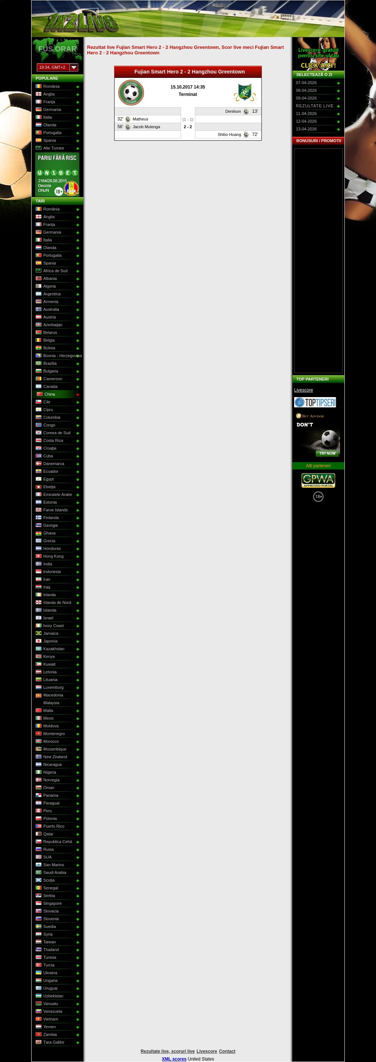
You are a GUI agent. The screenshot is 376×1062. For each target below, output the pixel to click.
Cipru (43, 410)
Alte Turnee (49, 148)
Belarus (45, 333)
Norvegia (46, 780)
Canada (46, 387)
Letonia (45, 672)
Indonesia (47, 572)
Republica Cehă (53, 842)
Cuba (43, 456)
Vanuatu (46, 1004)
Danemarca (49, 464)
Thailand (46, 950)
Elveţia (44, 487)
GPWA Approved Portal (318, 480)
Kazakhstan (49, 649)
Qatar (44, 834)
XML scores (174, 1059)
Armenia (46, 302)
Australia (46, 309)
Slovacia (46, 911)
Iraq (42, 587)
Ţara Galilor (49, 1042)
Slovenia (46, 919)
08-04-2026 (306, 90)
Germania (47, 110)
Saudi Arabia (50, 873)
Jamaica (46, 633)
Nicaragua (48, 765)
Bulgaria (46, 371)
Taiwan (45, 942)
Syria (43, 934)
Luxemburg (49, 687)
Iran (42, 579)
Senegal (46, 888)
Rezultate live (315, 106)
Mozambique (50, 749)
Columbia (47, 417)
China (45, 394)
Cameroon (48, 379)
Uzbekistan (48, 996)
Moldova (46, 726)
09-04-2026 (306, 98)
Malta (43, 711)
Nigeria (45, 772)
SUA (43, 857)
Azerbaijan (48, 325)
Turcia (44, 965)
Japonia (46, 641)
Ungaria (46, 981)
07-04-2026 (306, 82)
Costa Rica (48, 441)
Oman (44, 788)
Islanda (45, 610)
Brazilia (45, 363)
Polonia (45, 819)
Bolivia (44, 348)
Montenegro (49, 734)
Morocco (46, 741)
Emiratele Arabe (53, 495)
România (46, 86)
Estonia (45, 502)
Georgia (46, 525)
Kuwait (44, 664)
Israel (43, 618)
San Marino (49, 865)
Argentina (47, 294)
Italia (43, 117)
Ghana (44, 533)
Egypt (44, 479)
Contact (227, 1051)
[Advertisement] (318, 261)
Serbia (44, 896)
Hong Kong (49, 556)
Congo (44, 425)
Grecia (44, 541)
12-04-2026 (306, 121)
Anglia (44, 94)
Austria (45, 317)
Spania (45, 140)
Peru (43, 811)
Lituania (46, 680)
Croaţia (45, 448)
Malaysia (46, 703)
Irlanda (45, 595)
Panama (46, 795)
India (43, 564)
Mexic (44, 718)
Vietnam (46, 1019)
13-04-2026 (306, 129)
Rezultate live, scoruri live (168, 1051)
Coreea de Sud (52, 433)
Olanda (45, 125)
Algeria (45, 286)
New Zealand (50, 757)
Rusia (44, 849)
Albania (45, 279)
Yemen (45, 1027)
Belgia (44, 340)
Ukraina (45, 973)
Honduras (47, 549)
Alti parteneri (318, 465)
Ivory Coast (49, 626)
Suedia (45, 927)
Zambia (45, 1035)
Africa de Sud (51, 271)
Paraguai (46, 803)
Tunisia (45, 957)
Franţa (44, 102)
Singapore (48, 903)
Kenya (44, 657)
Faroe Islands (51, 510)
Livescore (303, 390)
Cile (42, 402)
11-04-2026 (306, 113)
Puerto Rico (49, 826)
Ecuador (46, 471)
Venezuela (48, 1011)
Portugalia (48, 133)
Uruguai (46, 988)
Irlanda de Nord (52, 603)
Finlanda (46, 518)
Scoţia (44, 880)
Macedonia (48, 695)
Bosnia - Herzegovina (56, 356)
